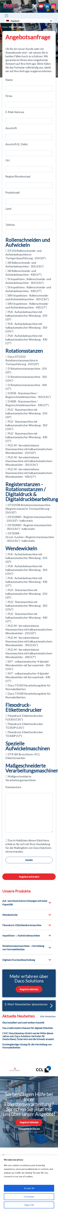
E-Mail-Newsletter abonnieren (29, 1005)
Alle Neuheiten (48, 1016)
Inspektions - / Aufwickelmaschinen (21, 935)
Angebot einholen (29, 989)
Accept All (29, 1188)
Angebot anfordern (29, 876)
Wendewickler (10, 914)
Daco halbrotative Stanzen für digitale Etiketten (27, 1027)
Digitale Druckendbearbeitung (18, 959)
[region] (29, 1183)
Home (5, 27)
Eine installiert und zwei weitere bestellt (23, 1022)
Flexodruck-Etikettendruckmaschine (21, 925)
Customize (29, 1196)
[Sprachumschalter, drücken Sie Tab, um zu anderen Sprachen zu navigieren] (29, 21)
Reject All (29, 1205)
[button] (50, 1006)
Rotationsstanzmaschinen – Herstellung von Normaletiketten (23, 947)
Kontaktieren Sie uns (29, 1128)
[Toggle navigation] (6, 16)
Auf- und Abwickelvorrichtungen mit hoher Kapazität (24, 902)
